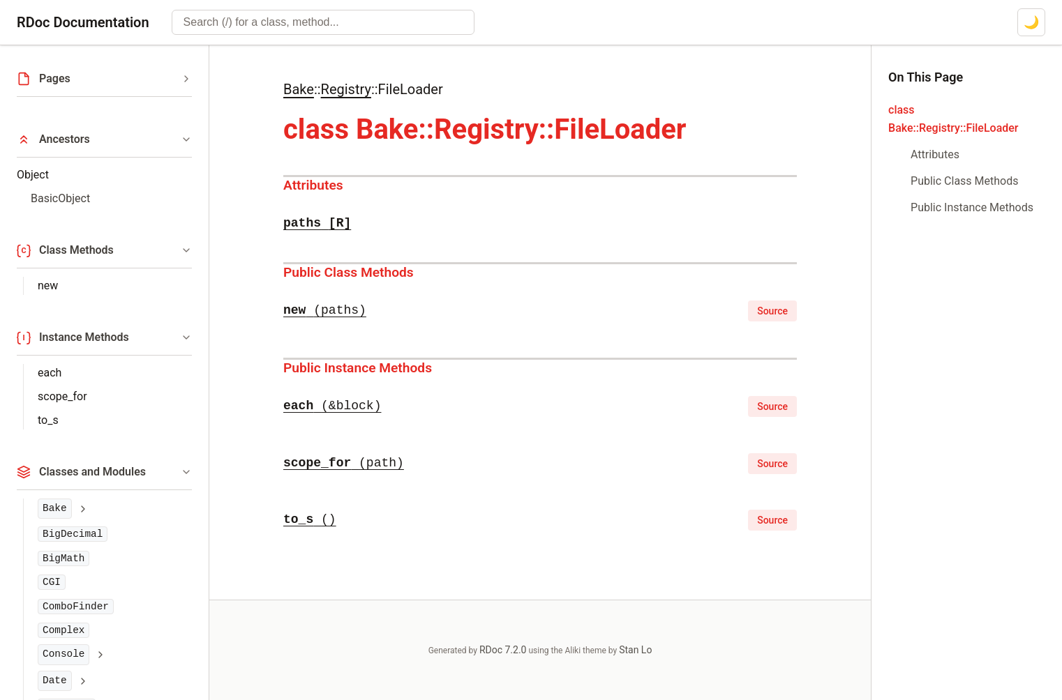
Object (33, 174)
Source (772, 311)
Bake (55, 508)
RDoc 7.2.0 (503, 649)
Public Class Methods (348, 272)
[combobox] (323, 22)
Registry (346, 89)
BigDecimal (73, 534)
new (48, 285)
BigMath (63, 558)
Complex (63, 630)
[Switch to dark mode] (1031, 22)
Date (55, 680)
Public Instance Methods (357, 368)
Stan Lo (635, 649)
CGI (52, 582)
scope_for (62, 396)
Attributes (313, 185)
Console (63, 654)
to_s (48, 420)
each (49, 372)
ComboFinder (76, 606)
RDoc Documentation (83, 22)
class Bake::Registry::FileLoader (953, 119)
